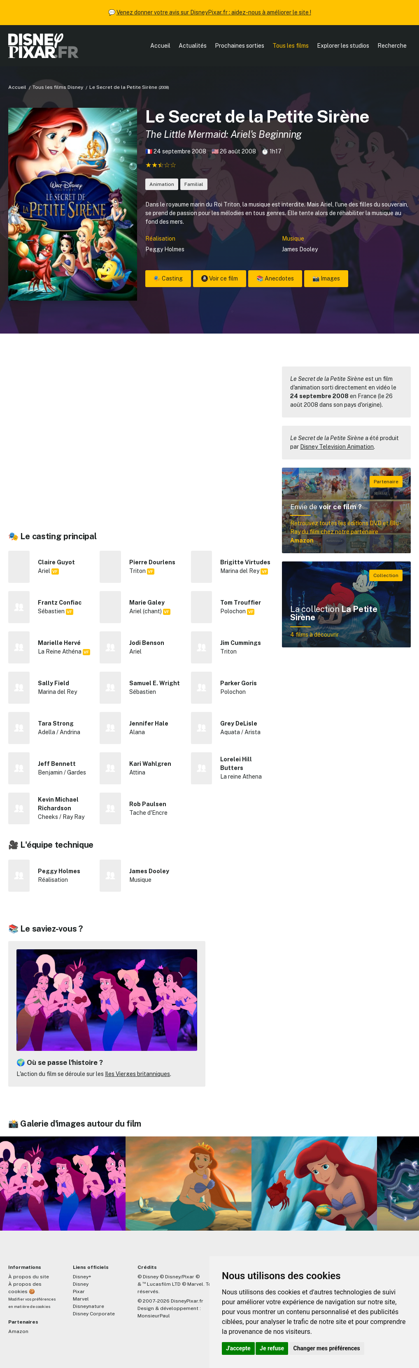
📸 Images (326, 278)
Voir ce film (219, 278)
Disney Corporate (94, 1314)
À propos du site (28, 1277)
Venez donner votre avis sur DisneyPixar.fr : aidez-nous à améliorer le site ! (213, 12)
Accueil (160, 45)
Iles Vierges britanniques (137, 1074)
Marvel (81, 1299)
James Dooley (300, 249)
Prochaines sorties (239, 45)
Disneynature (88, 1306)
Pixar (79, 1291)
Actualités (193, 45)
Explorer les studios (343, 45)
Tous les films (290, 45)
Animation (161, 184)
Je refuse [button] (272, 1348)
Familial (193, 184)
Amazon (18, 1331)
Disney (80, 1284)
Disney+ (82, 1277)
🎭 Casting (168, 278)
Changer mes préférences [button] (326, 1348)
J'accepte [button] (238, 1348)
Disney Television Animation (337, 446)
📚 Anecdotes (275, 278)
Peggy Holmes (164, 249)
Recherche (392, 45)
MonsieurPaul (153, 1316)
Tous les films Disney (58, 87)
